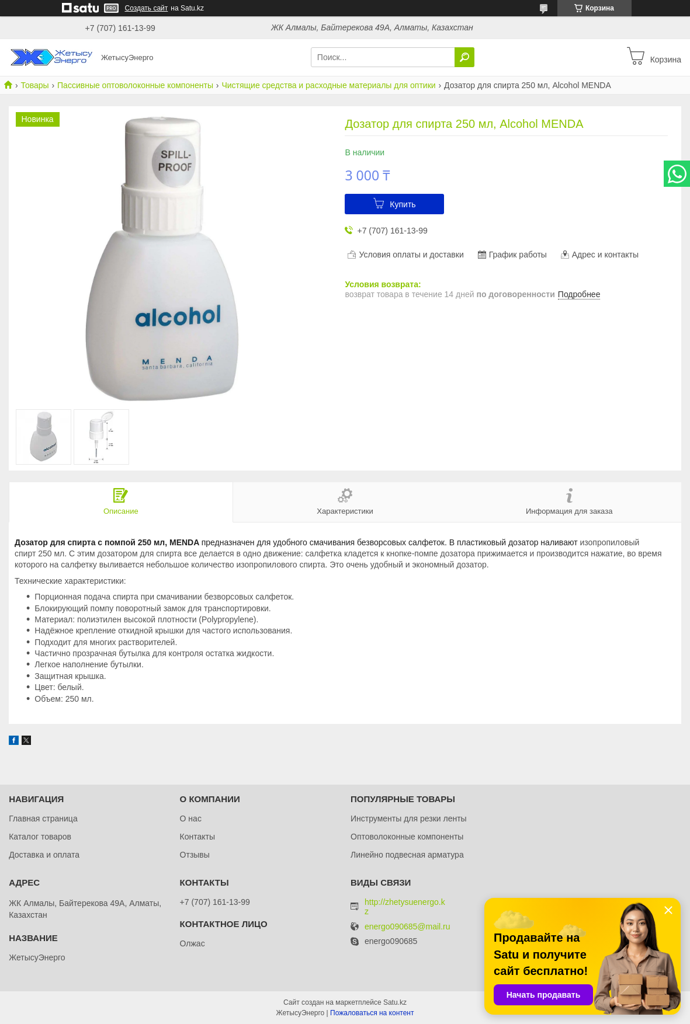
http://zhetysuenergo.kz (405, 906)
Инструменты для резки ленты (409, 818)
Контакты (197, 836)
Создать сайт (146, 8)
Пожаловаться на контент (372, 1013)
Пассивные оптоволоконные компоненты (135, 85)
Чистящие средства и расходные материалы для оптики (328, 85)
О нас (191, 818)
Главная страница (43, 818)
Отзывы (195, 854)
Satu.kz (395, 1002)
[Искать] (464, 57)
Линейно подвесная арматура (407, 854)
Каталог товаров (40, 836)
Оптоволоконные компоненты (407, 836)
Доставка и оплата (44, 854)
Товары (34, 85)
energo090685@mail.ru (407, 926)
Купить (402, 204)
